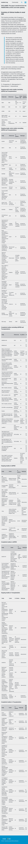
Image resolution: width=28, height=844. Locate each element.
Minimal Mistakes (15, 840)
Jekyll (10, 840)
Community (15, 2)
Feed (9, 838)
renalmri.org (4, 2)
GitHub (3, 838)
